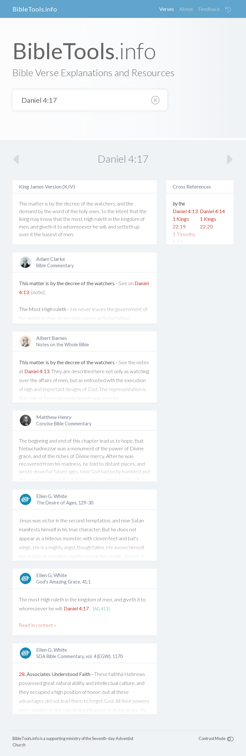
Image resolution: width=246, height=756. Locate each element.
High (89, 219)
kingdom (130, 219)
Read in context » (37, 625)
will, (103, 226)
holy (83, 211)
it (54, 226)
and (121, 203)
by (51, 203)
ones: (95, 211)
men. (68, 234)
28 (22, 674)
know (46, 219)
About (186, 9)
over (24, 234)
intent (122, 211)
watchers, (105, 203)
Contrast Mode (212, 738)
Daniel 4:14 (212, 211)
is (46, 203)
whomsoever (77, 226)
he (95, 226)
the (59, 203)
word (58, 211)
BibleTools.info (34, 9)
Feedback (209, 9)
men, (24, 226)
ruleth (100, 219)
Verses (166, 9)
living (24, 219)
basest (49, 234)
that (133, 211)
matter (36, 203)
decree (72, 203)
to (104, 211)
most (77, 219)
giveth (46, 226)
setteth (125, 226)
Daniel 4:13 (36, 371)
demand (28, 211)
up (137, 226)
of (83, 203)
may (34, 219)
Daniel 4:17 (76, 608)
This (23, 203)
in (110, 219)
